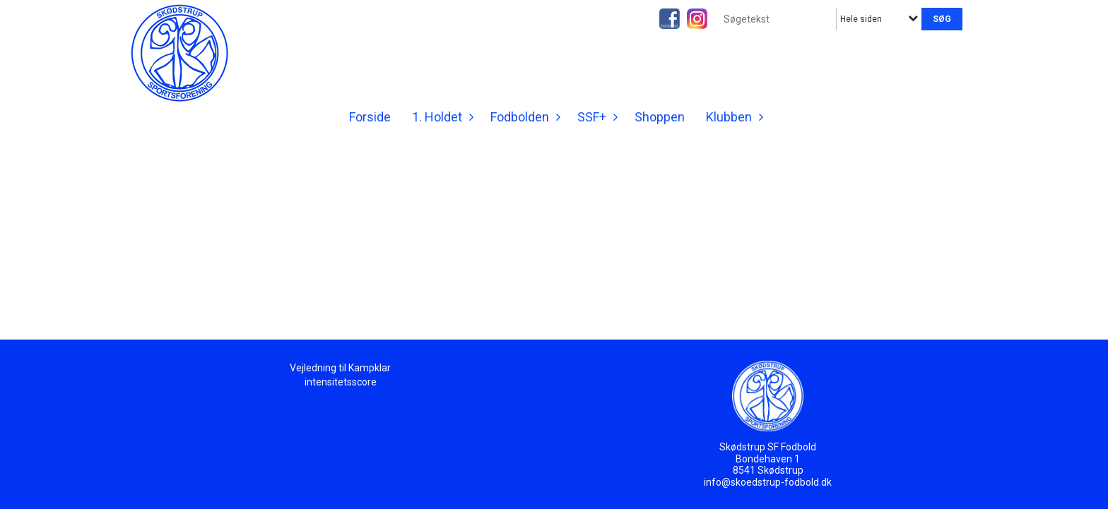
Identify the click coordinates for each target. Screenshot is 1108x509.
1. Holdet (440, 116)
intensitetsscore (341, 382)
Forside (370, 116)
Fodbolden (523, 116)
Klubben (732, 116)
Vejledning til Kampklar (340, 367)
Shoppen (660, 116)
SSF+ (595, 116)
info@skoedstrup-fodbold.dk (768, 482)
